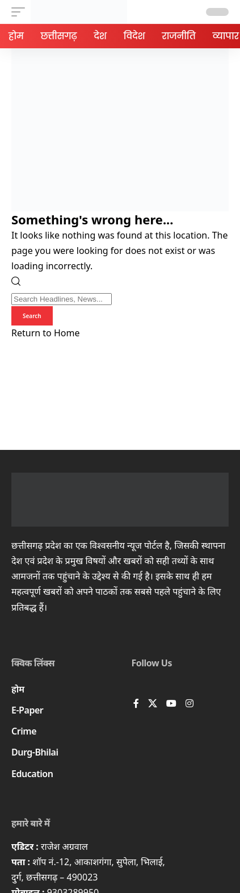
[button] (21, 12)
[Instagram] (189, 704)
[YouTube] (171, 704)
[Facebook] (136, 704)
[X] (152, 704)
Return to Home (45, 333)
